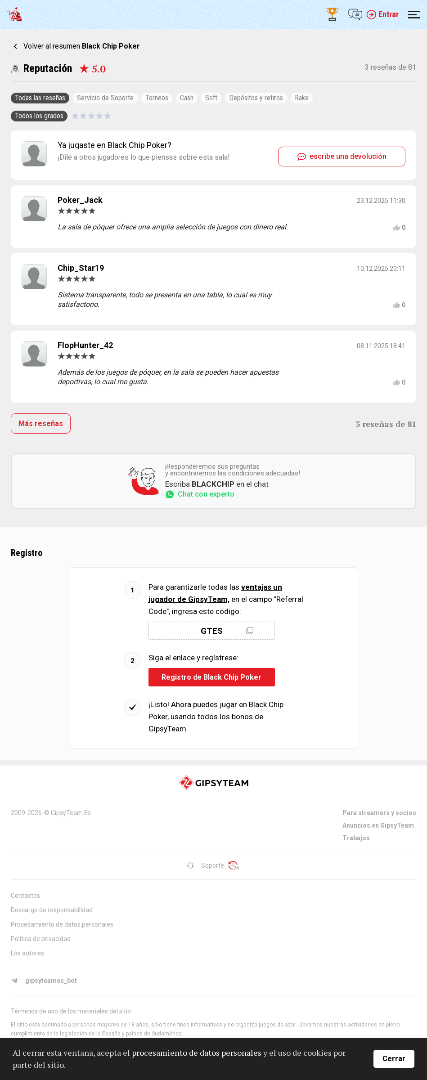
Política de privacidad (41, 938)
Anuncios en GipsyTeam (378, 825)
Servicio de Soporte (105, 98)
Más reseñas (40, 423)
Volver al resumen (81, 46)
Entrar (382, 14)
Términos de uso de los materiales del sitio (71, 1011)
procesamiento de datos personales (196, 1052)
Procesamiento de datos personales (62, 924)
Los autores (27, 953)
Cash (186, 98)
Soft (211, 98)
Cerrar (393, 1058)
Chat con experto (199, 494)
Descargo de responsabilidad (52, 910)
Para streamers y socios (379, 812)
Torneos (156, 98)
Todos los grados (39, 116)
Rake (302, 98)
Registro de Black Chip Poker (211, 677)
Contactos (25, 895)
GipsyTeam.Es (71, 812)
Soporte (205, 865)
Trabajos (356, 838)
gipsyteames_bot (44, 980)
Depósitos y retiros (256, 98)
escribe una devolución (342, 156)
